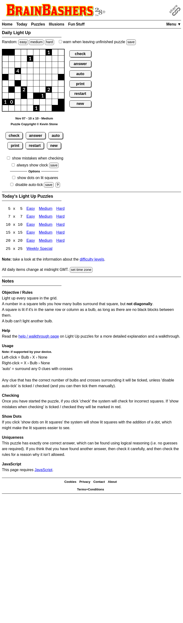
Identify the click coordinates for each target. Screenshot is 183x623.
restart (35, 146)
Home (7, 24)
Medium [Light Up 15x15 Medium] (45, 233)
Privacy (84, 482)
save (131, 42)
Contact (99, 482)
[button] (5, 52)
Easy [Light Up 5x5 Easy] (30, 209)
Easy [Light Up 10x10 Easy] (30, 225)
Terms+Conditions (90, 490)
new (54, 146)
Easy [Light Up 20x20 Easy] (30, 241)
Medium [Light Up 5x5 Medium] (45, 209)
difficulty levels (92, 260)
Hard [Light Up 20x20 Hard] (60, 241)
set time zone (81, 270)
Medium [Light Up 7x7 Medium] (45, 217)
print (15, 146)
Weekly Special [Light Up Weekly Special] (39, 249)
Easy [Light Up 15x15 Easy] (30, 233)
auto (56, 136)
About (112, 482)
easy (23, 42)
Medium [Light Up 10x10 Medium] (45, 225)
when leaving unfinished (97, 42)
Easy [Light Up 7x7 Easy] (30, 217)
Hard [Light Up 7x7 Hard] (60, 217)
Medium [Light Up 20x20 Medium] (45, 241)
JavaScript (43, 470)
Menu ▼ (173, 24)
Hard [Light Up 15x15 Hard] (60, 233)
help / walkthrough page (38, 337)
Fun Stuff (76, 24)
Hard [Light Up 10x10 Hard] (60, 225)
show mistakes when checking (37, 158)
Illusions (56, 24)
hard (49, 42)
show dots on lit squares (37, 178)
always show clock (32, 165)
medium (36, 42)
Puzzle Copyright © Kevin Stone (34, 124)
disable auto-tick (29, 185)
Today (21, 24)
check (14, 136)
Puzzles (38, 24)
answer (35, 136)
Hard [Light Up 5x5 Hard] (60, 209)
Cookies (70, 482)
